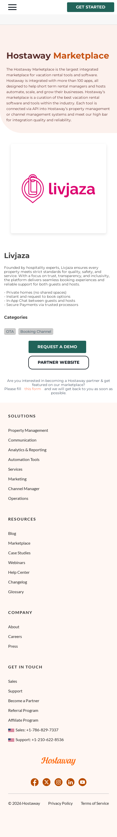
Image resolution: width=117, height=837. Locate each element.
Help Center (19, 572)
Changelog (17, 581)
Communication (22, 439)
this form (32, 389)
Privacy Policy (60, 803)
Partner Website (59, 362)
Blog (12, 533)
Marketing (17, 478)
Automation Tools (24, 459)
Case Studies (19, 552)
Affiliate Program (23, 720)
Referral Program (23, 710)
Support (15, 690)
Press (13, 646)
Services (15, 469)
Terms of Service (95, 803)
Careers (15, 636)
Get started (90, 7)
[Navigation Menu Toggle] (12, 7)
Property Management (28, 430)
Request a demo (57, 346)
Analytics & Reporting (27, 449)
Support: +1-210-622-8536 (36, 739)
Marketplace (19, 543)
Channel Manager (24, 488)
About (13, 626)
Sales (12, 681)
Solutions (22, 415)
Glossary (16, 591)
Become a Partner (23, 700)
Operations (18, 498)
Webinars (16, 562)
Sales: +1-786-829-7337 (33, 729)
